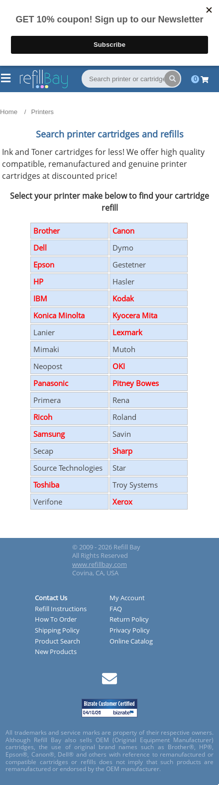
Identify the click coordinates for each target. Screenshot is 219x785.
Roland (124, 417)
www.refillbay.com (99, 564)
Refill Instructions (61, 609)
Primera (47, 400)
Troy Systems (135, 485)
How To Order (56, 620)
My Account (127, 598)
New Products (56, 652)
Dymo (122, 248)
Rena (120, 400)
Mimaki (46, 349)
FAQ (116, 609)
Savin (121, 434)
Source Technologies (68, 468)
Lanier (44, 332)
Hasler (123, 281)
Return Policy (129, 620)
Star (119, 468)
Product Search (57, 642)
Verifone (47, 502)
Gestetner (129, 264)
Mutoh (123, 349)
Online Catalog (131, 642)
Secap (43, 451)
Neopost (47, 366)
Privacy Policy (130, 631)
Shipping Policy (57, 631)
